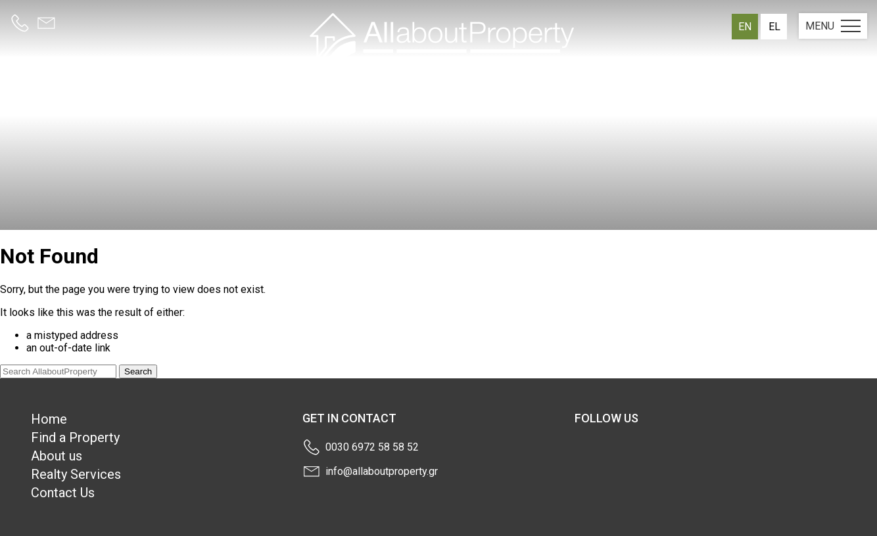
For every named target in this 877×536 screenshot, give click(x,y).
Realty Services (76, 474)
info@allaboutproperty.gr (381, 471)
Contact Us (63, 493)
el (774, 26)
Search (138, 371)
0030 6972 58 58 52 (372, 447)
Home (49, 419)
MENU (833, 26)
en (744, 26)
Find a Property (75, 437)
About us (56, 456)
